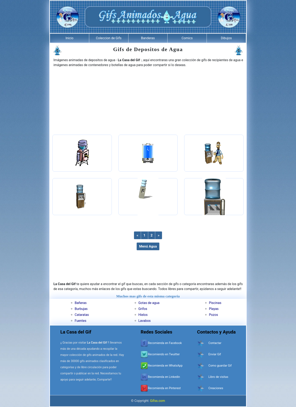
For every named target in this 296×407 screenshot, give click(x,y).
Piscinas (215, 303)
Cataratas (82, 315)
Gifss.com (157, 401)
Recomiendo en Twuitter (164, 354)
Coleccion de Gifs (108, 38)
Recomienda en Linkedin (164, 377)
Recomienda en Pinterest (164, 388)
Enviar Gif (214, 354)
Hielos (143, 315)
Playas (214, 309)
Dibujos (226, 38)
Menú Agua (148, 246)
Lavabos (144, 321)
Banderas (148, 38)
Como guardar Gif (220, 365)
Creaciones (215, 388)
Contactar (214, 343)
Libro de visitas (218, 377)
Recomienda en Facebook (165, 343)
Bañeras (81, 303)
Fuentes (80, 321)
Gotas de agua (149, 303)
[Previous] (137, 235)
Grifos (142, 309)
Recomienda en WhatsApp (165, 365)
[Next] (158, 235)
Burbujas (81, 309)
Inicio (69, 38)
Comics (187, 38)
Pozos (213, 315)
